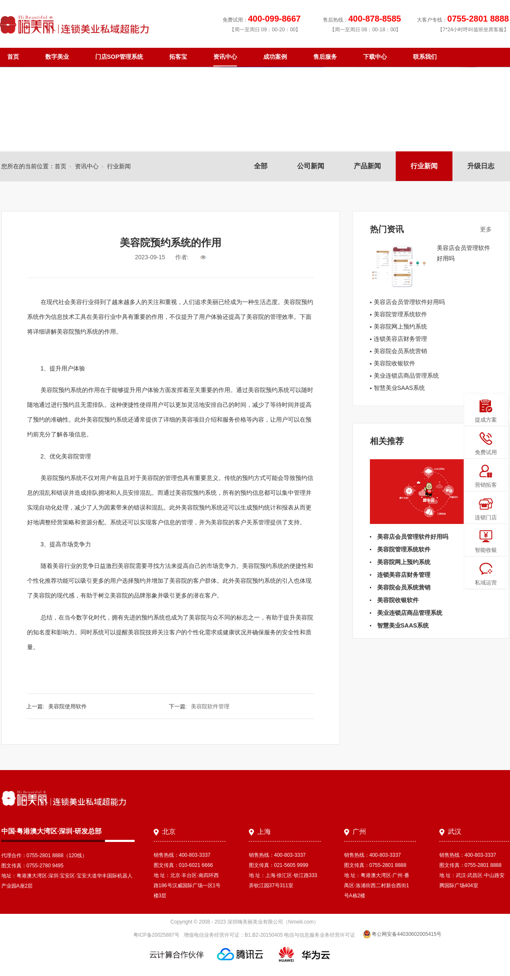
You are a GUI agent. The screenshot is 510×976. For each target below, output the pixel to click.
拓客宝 (178, 56)
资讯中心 (225, 56)
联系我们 (425, 56)
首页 (13, 56)
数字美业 (57, 56)
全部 (260, 166)
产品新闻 (367, 166)
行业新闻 (424, 166)
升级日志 (480, 166)
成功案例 (275, 56)
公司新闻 (310, 166)
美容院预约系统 (77, 331)
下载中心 (375, 56)
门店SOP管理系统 (119, 56)
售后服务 (325, 56)
